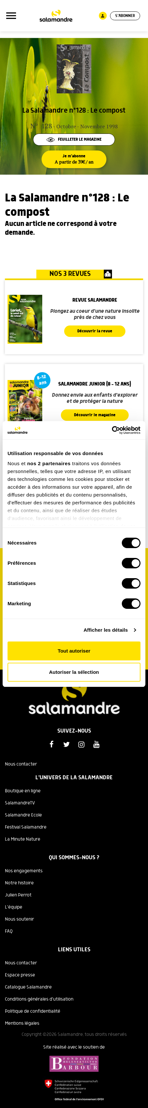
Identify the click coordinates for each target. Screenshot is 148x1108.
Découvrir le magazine (95, 415)
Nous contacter (21, 764)
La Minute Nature (22, 839)
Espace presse (20, 975)
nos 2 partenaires (49, 463)
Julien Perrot (18, 895)
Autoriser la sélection (74, 672)
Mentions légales (22, 1023)
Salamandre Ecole (23, 815)
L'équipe (13, 907)
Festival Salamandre (25, 827)
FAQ (9, 931)
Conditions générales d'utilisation (39, 999)
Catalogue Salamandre (28, 987)
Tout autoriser (74, 651)
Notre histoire (19, 883)
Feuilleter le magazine (74, 139)
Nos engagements (24, 871)
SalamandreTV (20, 803)
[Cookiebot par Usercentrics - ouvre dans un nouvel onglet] (111, 430)
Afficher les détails (105, 630)
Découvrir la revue (94, 331)
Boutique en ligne (23, 791)
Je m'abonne (74, 159)
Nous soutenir (19, 919)
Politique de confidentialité (32, 1011)
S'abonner (125, 15)
